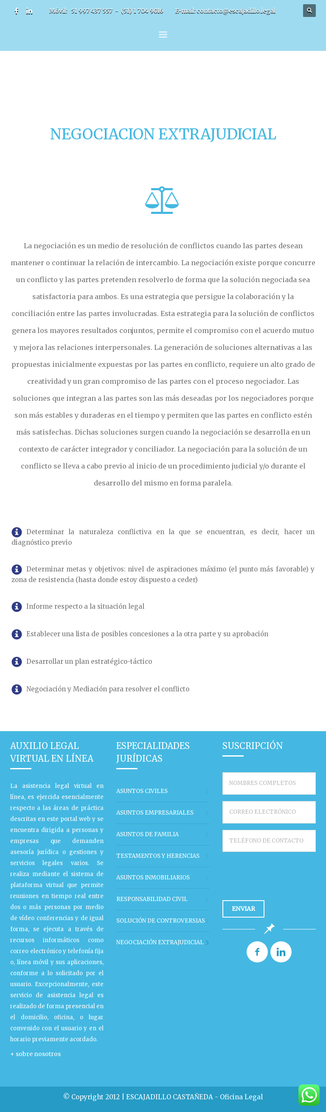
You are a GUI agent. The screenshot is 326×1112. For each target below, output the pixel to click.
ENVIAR (243, 908)
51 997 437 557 (91, 10)
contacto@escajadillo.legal (236, 10)
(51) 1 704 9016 (142, 10)
